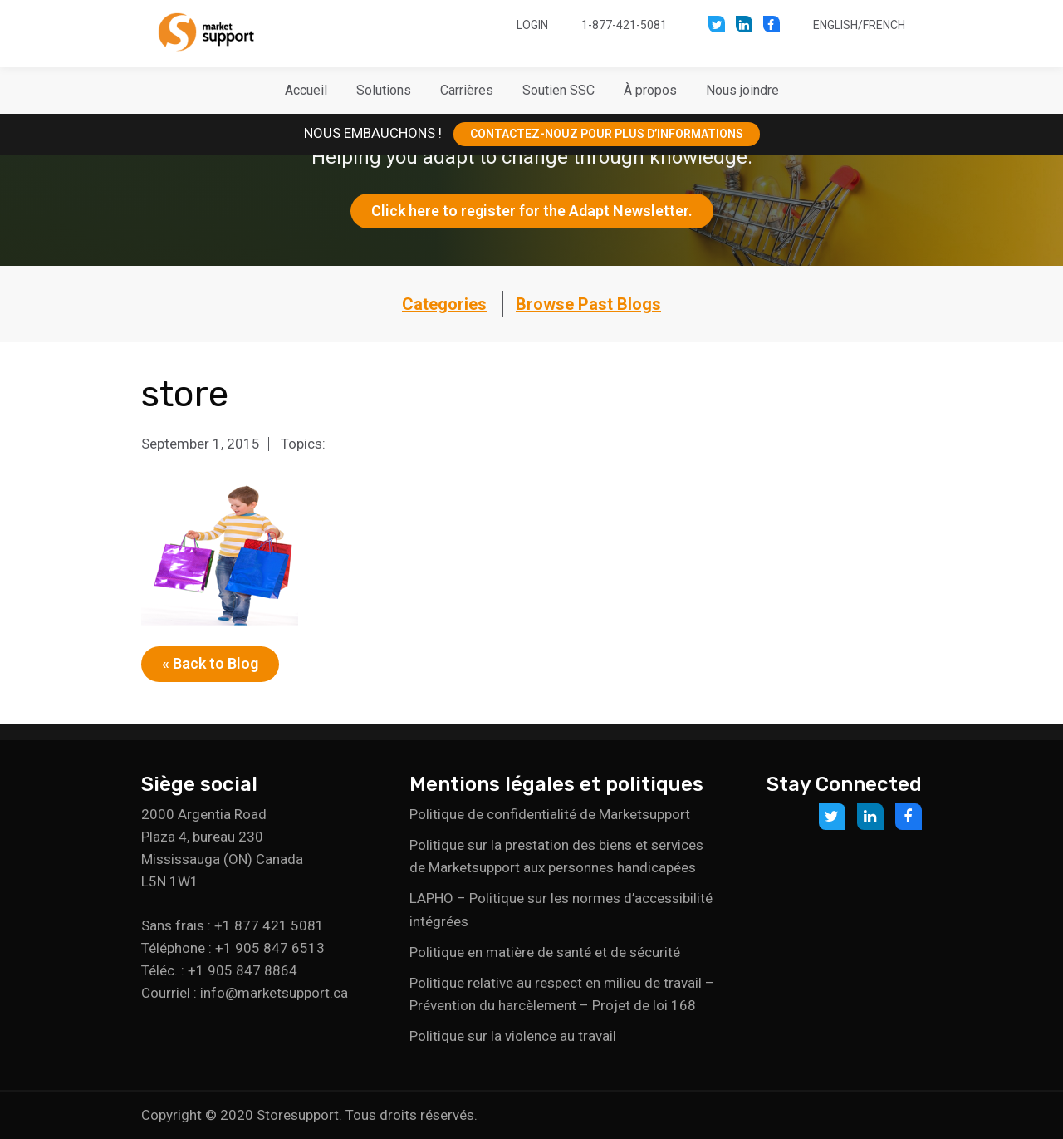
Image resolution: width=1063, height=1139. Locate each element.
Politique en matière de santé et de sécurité (544, 952)
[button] (383, 91)
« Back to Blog (210, 663)
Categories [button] (444, 304)
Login (532, 25)
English (835, 25)
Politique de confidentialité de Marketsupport (549, 814)
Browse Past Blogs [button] (588, 304)
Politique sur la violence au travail (512, 1036)
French (884, 25)
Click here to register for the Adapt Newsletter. (532, 210)
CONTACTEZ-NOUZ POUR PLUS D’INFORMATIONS (606, 133)
